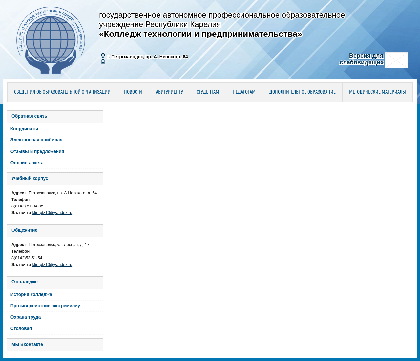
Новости (133, 92)
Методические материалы (377, 92)
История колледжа (31, 294)
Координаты (24, 128)
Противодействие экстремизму (45, 305)
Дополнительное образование (302, 92)
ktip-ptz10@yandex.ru (52, 212)
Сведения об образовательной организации (62, 92)
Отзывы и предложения (37, 151)
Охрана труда (25, 317)
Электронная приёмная (36, 139)
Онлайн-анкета (27, 162)
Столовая (21, 328)
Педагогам (244, 92)
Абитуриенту (169, 92)
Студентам (208, 92)
